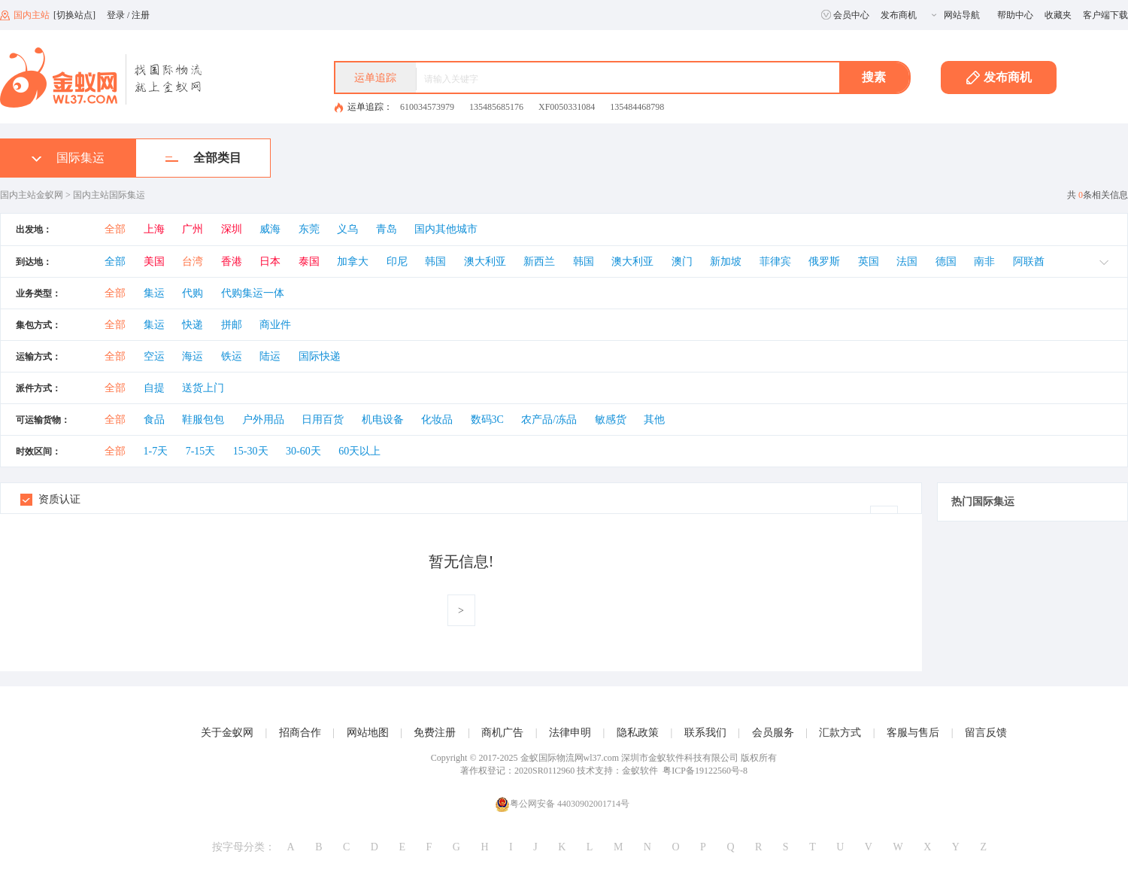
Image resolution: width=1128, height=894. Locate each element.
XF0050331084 (566, 107)
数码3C (487, 419)
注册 (141, 15)
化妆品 (437, 419)
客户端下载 (1105, 15)
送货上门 (203, 388)
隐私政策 (638, 732)
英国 (868, 261)
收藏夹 (1058, 15)
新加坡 (725, 261)
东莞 (309, 229)
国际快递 (320, 356)
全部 (115, 229)
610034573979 (427, 107)
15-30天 (250, 451)
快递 (192, 324)
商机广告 (502, 732)
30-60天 (303, 451)
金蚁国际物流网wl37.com (570, 758)
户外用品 (263, 419)
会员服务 (773, 732)
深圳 (231, 229)
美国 (154, 261)
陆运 (269, 356)
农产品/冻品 (549, 419)
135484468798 (637, 107)
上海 (154, 229)
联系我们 (705, 732)
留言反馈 (986, 732)
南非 (984, 261)
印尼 (397, 261)
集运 (154, 293)
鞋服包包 (203, 419)
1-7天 (156, 451)
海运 (192, 356)
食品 (154, 419)
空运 (154, 356)
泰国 (309, 261)
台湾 (192, 261)
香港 (231, 261)
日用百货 (323, 419)
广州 (192, 229)
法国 (906, 261)
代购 (192, 293)
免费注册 (435, 732)
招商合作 (300, 732)
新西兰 (539, 261)
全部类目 (203, 157)
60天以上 (359, 451)
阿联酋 (1029, 261)
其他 (654, 419)
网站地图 (368, 732)
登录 (116, 15)
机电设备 (383, 419)
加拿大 (352, 261)
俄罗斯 (824, 261)
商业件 (275, 324)
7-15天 (201, 451)
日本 (269, 261)
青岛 (386, 229)
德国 (946, 261)
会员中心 (845, 15)
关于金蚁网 (227, 732)
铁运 (231, 356)
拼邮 (231, 324)
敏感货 (610, 419)
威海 (269, 229)
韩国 (435, 261)
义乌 (347, 229)
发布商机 (899, 15)
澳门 (682, 261)
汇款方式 (840, 732)
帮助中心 (1015, 15)
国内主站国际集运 (109, 195)
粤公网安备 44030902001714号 (562, 804)
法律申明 (570, 732)
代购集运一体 (252, 293)
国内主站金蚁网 (31, 195)
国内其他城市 (446, 229)
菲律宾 (775, 261)
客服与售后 (913, 732)
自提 (154, 388)
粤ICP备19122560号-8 (705, 770)
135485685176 (496, 107)
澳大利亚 (485, 261)
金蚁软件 (640, 770)
